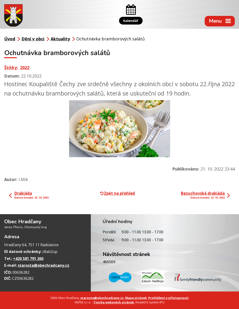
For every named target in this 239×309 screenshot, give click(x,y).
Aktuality (60, 39)
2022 (24, 67)
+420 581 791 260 (28, 258)
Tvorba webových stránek (113, 302)
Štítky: (11, 67)
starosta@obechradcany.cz (43, 265)
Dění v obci (32, 39)
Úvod (9, 39)
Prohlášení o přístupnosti (168, 298)
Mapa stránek (136, 298)
